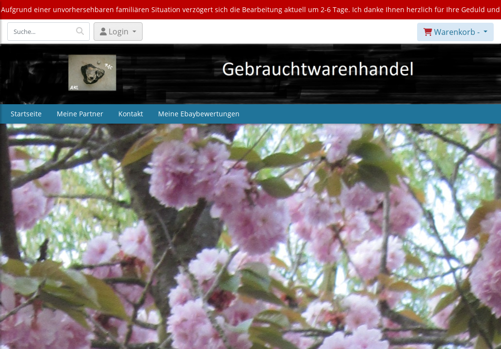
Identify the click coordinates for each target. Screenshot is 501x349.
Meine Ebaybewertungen (199, 113)
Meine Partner (80, 113)
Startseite (26, 113)
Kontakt (130, 113)
